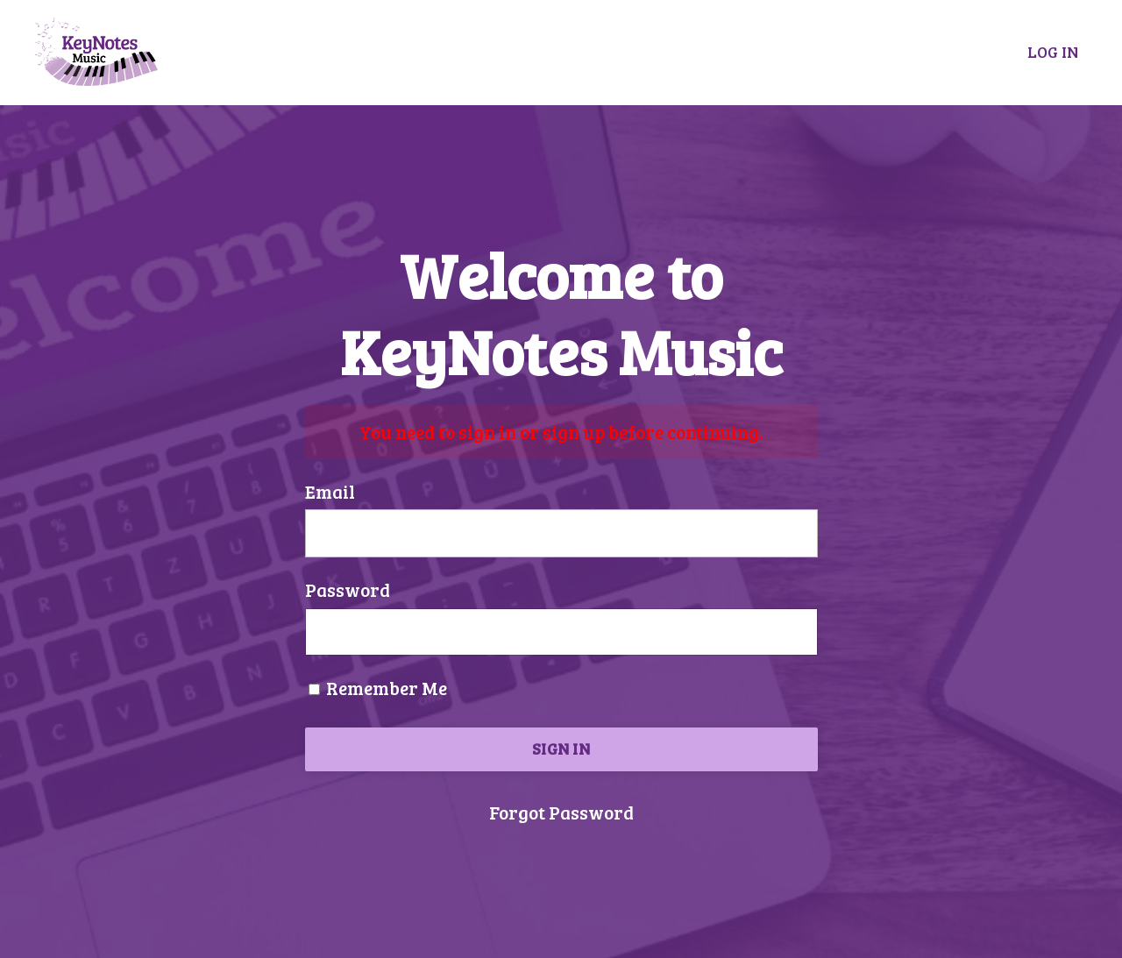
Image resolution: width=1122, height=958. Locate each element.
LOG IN (1052, 51)
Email (330, 491)
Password (347, 589)
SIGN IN (561, 748)
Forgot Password (561, 812)
